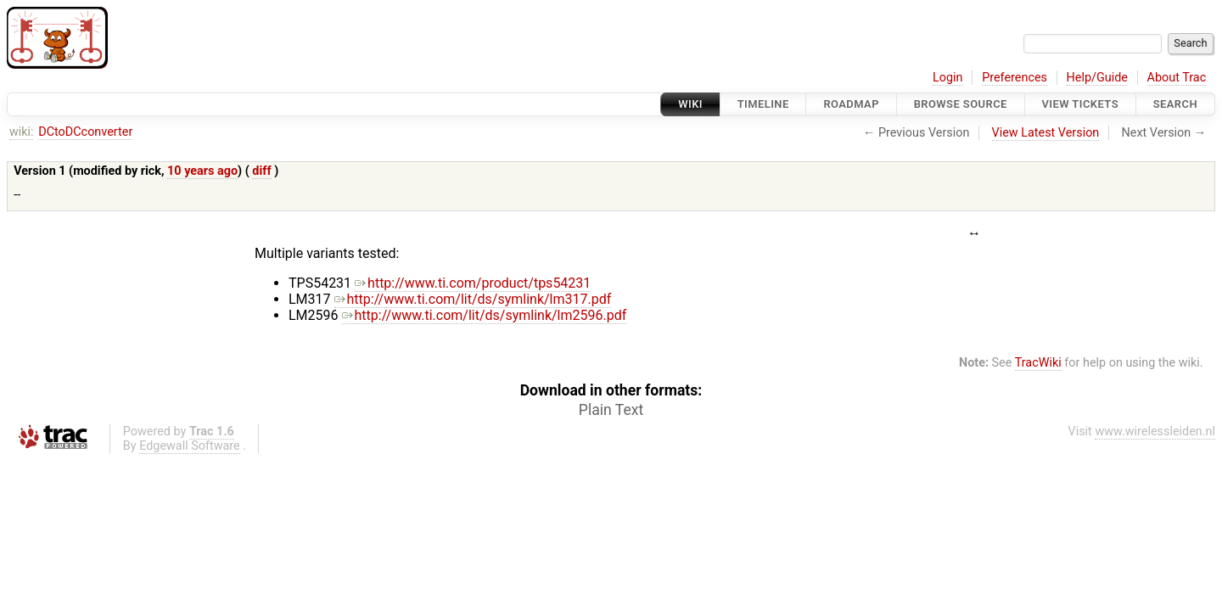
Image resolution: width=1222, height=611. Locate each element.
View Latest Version (1046, 133)
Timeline (763, 104)
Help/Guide (1097, 77)
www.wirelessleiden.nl (1155, 431)
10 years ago (202, 171)
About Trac (1177, 77)
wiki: (21, 132)
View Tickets (1080, 104)
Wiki (690, 104)
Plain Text (611, 409)
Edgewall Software (189, 446)
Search (1175, 104)
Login (948, 77)
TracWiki (1038, 363)
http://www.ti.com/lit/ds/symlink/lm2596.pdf (484, 315)
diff (261, 171)
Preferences (1014, 77)
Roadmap (851, 104)
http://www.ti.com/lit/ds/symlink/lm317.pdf (473, 299)
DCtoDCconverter (85, 132)
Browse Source (960, 104)
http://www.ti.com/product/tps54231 (473, 283)
